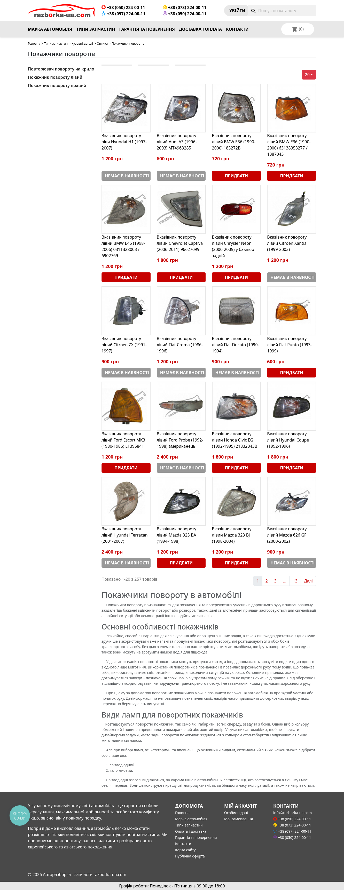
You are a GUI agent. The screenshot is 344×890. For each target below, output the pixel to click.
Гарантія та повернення (147, 29)
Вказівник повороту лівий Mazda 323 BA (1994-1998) (176, 535)
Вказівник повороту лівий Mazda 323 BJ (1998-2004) (232, 535)
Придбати (236, 176)
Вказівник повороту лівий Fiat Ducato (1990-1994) (235, 345)
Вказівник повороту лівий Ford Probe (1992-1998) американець (180, 440)
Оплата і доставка (190, 831)
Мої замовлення (238, 818)
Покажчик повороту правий (57, 85)
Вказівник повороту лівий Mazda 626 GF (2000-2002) (287, 535)
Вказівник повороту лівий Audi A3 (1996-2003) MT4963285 (177, 142)
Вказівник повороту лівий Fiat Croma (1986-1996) (180, 345)
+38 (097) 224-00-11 (123, 14)
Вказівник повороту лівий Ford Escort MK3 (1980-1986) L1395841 (123, 440)
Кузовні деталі (82, 43)
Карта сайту (185, 849)
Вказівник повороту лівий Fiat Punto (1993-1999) (289, 345)
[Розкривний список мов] (304, 29)
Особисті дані (236, 812)
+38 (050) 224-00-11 (123, 7)
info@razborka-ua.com (292, 812)
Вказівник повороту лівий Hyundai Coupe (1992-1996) (288, 440)
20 (307, 74)
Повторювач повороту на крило (61, 69)
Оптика (102, 43)
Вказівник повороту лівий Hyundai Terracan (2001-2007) (124, 535)
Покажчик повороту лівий (55, 77)
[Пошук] (282, 10)
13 (295, 581)
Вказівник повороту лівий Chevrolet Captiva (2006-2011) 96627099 (180, 243)
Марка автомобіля (50, 29)
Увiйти (237, 10)
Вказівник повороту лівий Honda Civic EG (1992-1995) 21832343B (234, 440)
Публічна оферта (190, 856)
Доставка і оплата (200, 29)
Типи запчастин (95, 29)
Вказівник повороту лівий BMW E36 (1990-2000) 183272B (233, 142)
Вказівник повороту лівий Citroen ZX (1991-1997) (124, 345)
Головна (34, 43)
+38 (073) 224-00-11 (185, 7)
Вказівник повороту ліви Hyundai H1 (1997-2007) (124, 142)
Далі (308, 581)
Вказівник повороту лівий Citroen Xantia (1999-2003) (287, 243)
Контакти (237, 29)
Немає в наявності (127, 176)
